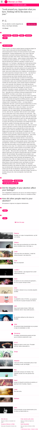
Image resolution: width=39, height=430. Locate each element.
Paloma (16, 233)
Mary (15, 297)
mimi (15, 288)
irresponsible (7, 35)
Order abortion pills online (27, 419)
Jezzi (15, 279)
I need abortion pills (19, 5)
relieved (15, 35)
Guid (15, 260)
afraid (5, 37)
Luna (15, 389)
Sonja (16, 351)
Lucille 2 (16, 270)
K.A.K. (16, 342)
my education (18, 180)
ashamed (28, 35)
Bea (15, 370)
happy (21, 35)
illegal (5, 210)
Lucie (15, 251)
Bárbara (16, 398)
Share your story (31, 24)
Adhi (15, 306)
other (4, 218)
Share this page (19, 222)
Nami (15, 380)
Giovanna (17, 333)
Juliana (16, 242)
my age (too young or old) (10, 183)
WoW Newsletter (25, 424)
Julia (15, 324)
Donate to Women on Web (8, 424)
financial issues (7, 180)
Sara (15, 407)
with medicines (7, 45)
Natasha (16, 360)
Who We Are (4, 419)
